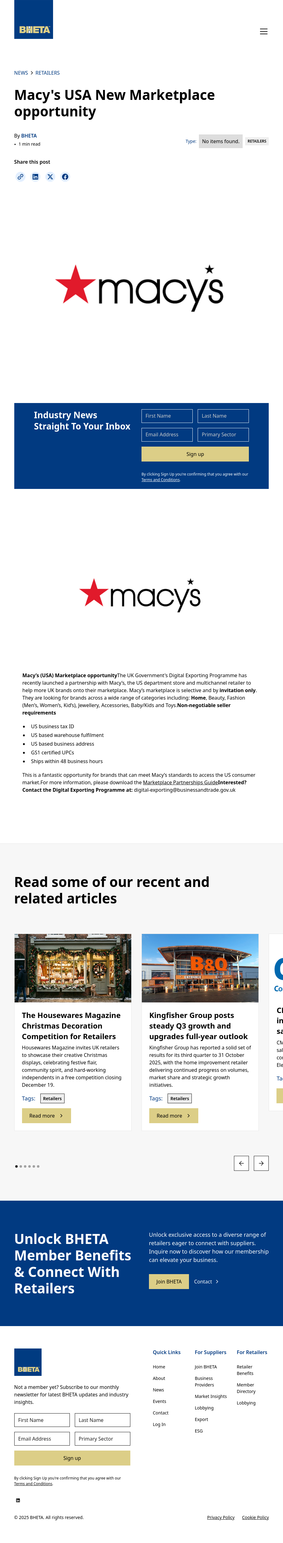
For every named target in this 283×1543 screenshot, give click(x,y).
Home (159, 1367)
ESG (199, 1431)
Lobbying (204, 1408)
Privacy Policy (221, 1517)
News (158, 1390)
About (159, 1378)
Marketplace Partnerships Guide (180, 782)
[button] (262, 31)
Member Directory (246, 1388)
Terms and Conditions (161, 479)
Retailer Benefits (245, 1370)
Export (201, 1419)
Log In (159, 1424)
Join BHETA (169, 1281)
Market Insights (211, 1396)
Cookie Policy (255, 1517)
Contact (160, 1413)
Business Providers (204, 1381)
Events (159, 1401)
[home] (33, 19)
